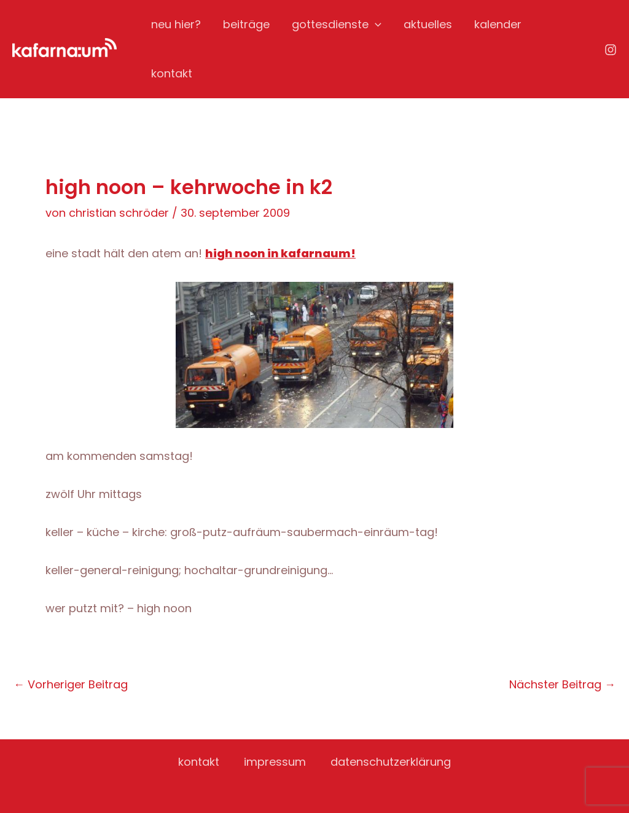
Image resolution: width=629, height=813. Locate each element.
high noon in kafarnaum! (280, 253)
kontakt (171, 73)
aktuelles (428, 24)
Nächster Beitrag (562, 684)
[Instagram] (610, 50)
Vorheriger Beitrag (71, 684)
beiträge (246, 24)
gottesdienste (336, 24)
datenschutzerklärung (390, 761)
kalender (498, 24)
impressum (275, 761)
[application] (375, 24)
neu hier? (176, 24)
